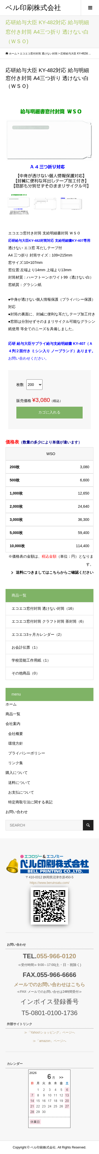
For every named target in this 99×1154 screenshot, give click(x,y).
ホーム (13, 53)
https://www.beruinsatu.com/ (49, 883)
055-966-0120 (56, 956)
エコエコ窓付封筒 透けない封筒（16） (44, 608)
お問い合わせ (17, 812)
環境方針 (15, 743)
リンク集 (15, 763)
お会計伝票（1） (26, 647)
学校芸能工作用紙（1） (31, 660)
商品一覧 (13, 714)
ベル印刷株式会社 (33, 8)
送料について (19, 782)
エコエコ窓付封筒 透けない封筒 (39, 53)
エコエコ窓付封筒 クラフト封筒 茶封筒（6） (49, 621)
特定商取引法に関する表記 (30, 802)
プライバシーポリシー (26, 753)
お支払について (21, 792)
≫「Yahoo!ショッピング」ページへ (49, 1032)
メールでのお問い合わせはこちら (49, 984)
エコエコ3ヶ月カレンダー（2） (38, 634)
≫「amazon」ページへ (49, 1041)
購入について (17, 772)
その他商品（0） (26, 673)
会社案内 (13, 724)
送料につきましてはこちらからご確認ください (54, 572)
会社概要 (15, 734)
